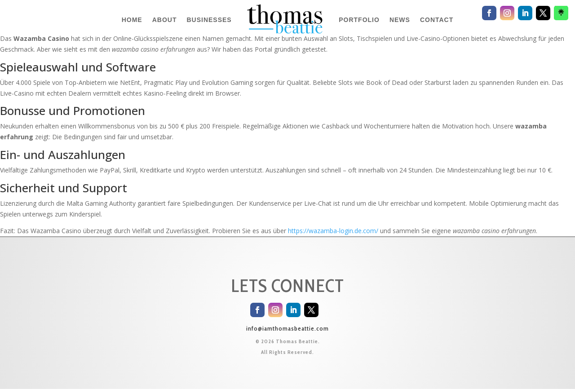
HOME (132, 19)
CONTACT (436, 19)
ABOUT (164, 19)
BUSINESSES (208, 19)
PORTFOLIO (359, 19)
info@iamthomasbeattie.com (287, 328)
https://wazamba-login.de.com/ (333, 230)
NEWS (399, 19)
